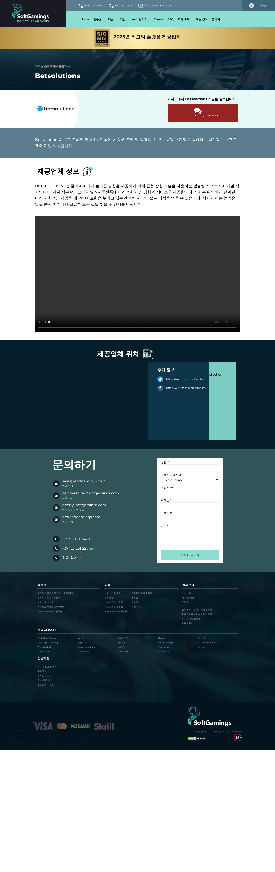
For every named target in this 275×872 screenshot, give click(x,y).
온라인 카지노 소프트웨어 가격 (197, 609)
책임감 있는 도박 (45, 685)
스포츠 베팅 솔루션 (113, 606)
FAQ (171, 19)
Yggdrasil (83, 642)
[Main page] (33, 13)
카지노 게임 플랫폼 (191, 618)
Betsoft (201, 638)
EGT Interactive (206, 642)
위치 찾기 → (72, 558)
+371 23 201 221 (74, 548)
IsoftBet (121, 647)
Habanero (163, 651)
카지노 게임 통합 (112, 593)
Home (85, 19)
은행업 (134, 597)
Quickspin (163, 647)
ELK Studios (44, 651)
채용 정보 (202, 19)
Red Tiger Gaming (47, 642)
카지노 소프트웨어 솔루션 (49, 611)
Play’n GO (122, 638)
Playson (162, 638)
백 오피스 (136, 606)
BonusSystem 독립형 (115, 611)
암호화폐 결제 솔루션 (141, 593)
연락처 (216, 19)
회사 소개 (183, 19)
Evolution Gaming (47, 638)
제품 (111, 19)
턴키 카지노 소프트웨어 (48, 597)
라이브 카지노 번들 (113, 602)
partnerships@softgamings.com (90, 493)
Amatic (121, 642)
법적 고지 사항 (44, 675)
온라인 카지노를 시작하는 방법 (197, 614)
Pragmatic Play (86, 647)
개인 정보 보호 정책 (46, 666)
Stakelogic (83, 651)
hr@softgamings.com (81, 517)
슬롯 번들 (109, 597)
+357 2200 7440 (76, 539)
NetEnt (82, 638)
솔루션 (97, 19)
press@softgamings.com (84, 505)
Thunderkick (44, 647)
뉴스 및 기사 (139, 19)
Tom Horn (123, 651)
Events (158, 19)
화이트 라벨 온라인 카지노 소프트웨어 (55, 593)
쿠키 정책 (42, 671)
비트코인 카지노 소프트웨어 (50, 606)
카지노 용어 (187, 623)
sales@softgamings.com (83, 481)
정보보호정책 (43, 680)
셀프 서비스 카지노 (46, 602)
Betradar (202, 647)
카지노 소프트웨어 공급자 (51, 66)
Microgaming (165, 642)
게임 (122, 19)
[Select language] (258, 5)
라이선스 (135, 602)
